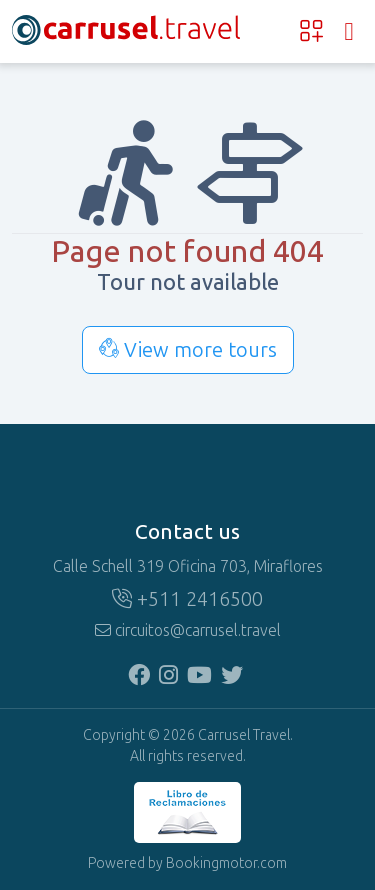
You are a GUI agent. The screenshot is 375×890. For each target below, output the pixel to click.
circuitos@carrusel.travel (188, 630)
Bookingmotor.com (226, 863)
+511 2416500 (187, 599)
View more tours (188, 350)
